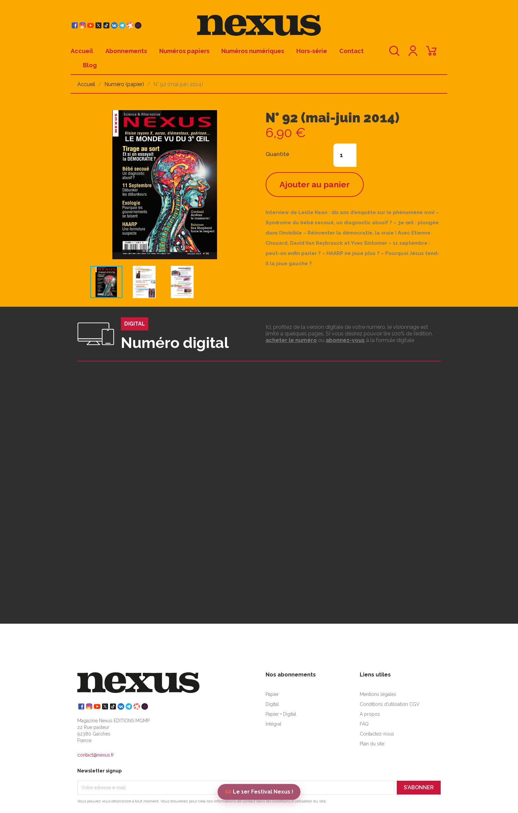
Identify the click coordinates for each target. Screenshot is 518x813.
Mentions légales (378, 694)
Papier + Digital (281, 714)
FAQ (364, 724)
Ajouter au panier (314, 184)
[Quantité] (344, 155)
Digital (272, 704)
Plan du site (372, 743)
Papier (272, 694)
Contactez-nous (377, 733)
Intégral (273, 724)
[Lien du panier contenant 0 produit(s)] (431, 53)
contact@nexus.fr (95, 755)
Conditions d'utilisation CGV (390, 704)
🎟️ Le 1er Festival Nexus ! (259, 792)
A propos (370, 714)
